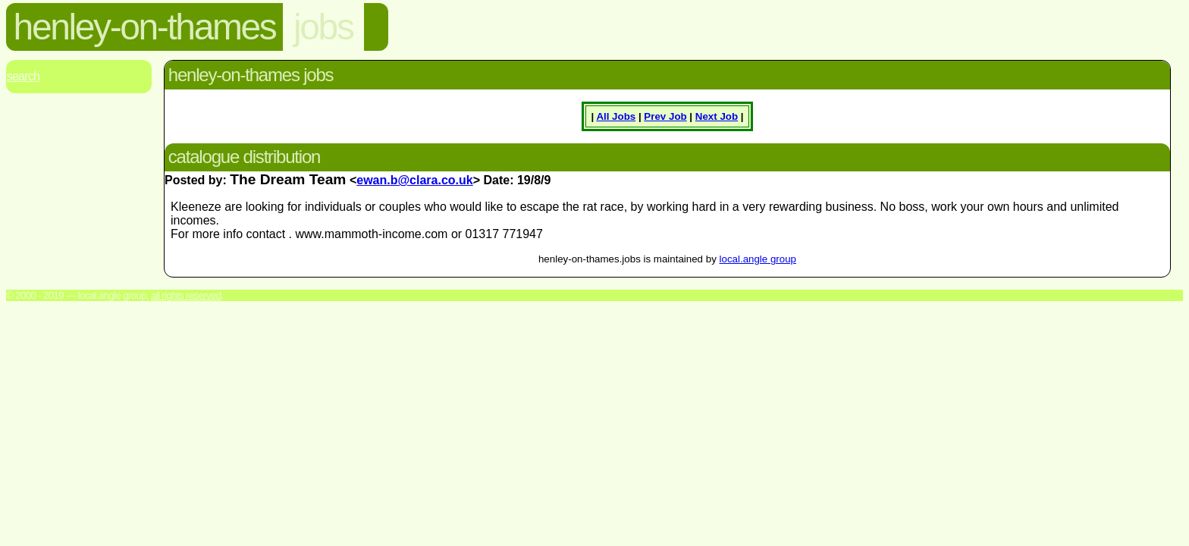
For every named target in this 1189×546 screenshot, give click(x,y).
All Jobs (615, 116)
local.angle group (758, 259)
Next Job (716, 116)
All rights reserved (186, 295)
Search (23, 76)
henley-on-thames (145, 27)
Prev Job (665, 116)
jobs (323, 27)
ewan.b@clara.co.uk (414, 180)
